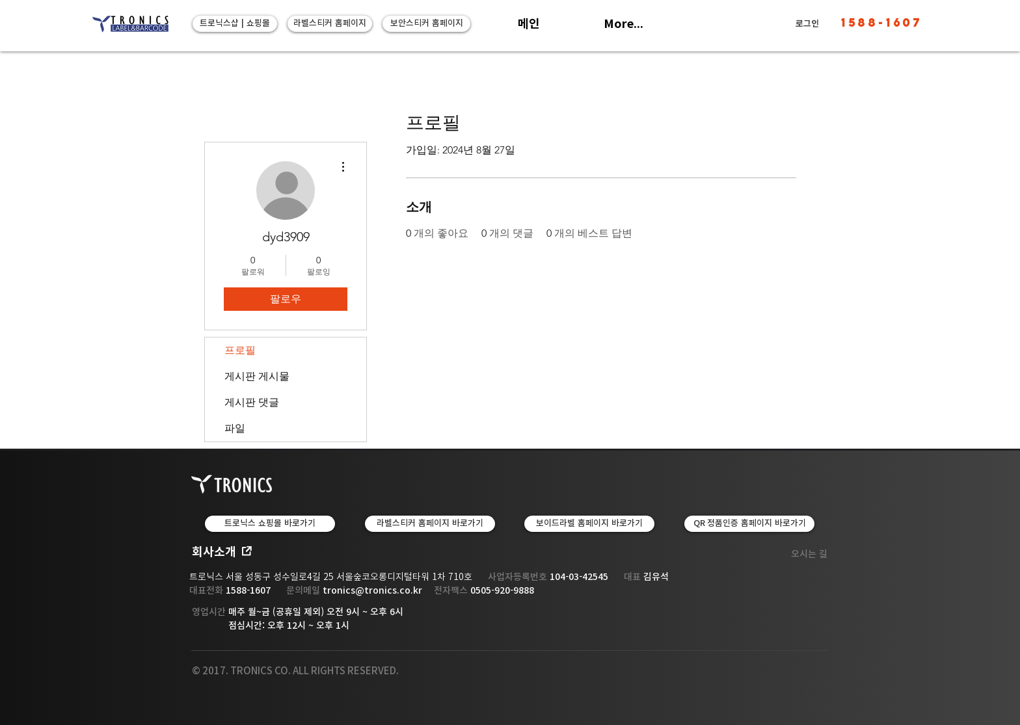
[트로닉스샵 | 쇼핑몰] (235, 24)
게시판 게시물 (256, 376)
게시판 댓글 (251, 402)
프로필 (240, 350)
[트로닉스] (130, 24)
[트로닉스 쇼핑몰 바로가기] (270, 524)
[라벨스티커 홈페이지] (330, 24)
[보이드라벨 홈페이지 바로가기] (589, 524)
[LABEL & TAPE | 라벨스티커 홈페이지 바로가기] (430, 524)
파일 (234, 428)
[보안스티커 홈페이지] (426, 24)
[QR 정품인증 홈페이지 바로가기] (749, 524)
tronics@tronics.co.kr (372, 590)
